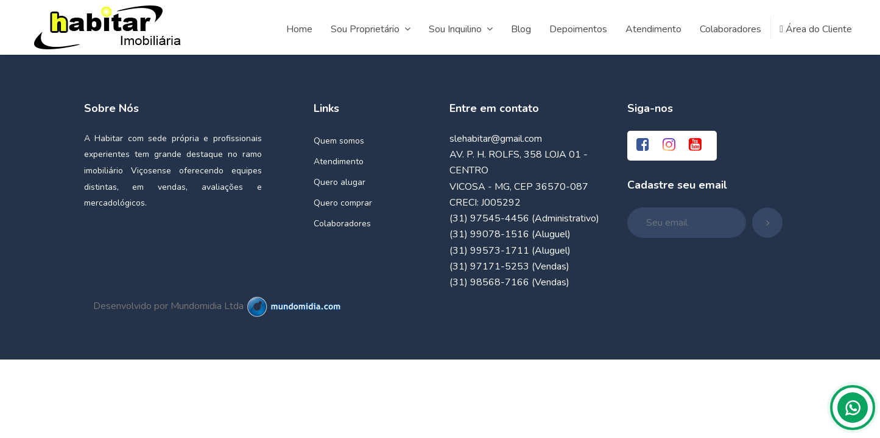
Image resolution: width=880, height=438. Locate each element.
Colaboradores (342, 223)
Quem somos (339, 141)
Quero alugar (339, 182)
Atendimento (339, 161)
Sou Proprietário (370, 29)
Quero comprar (343, 203)
